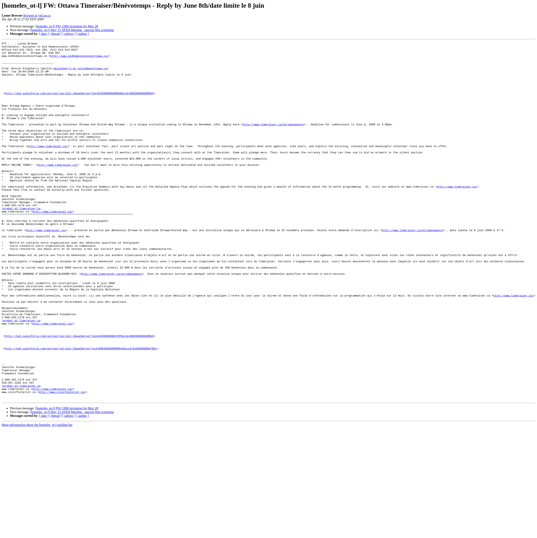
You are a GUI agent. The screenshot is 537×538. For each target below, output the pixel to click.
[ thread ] (55, 33)
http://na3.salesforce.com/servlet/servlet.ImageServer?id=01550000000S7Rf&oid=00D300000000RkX (79, 395)
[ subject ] (69, 33)
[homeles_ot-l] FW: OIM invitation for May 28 (66, 26)
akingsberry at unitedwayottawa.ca (80, 74)
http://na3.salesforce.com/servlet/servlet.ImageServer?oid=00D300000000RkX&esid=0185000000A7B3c (81, 410)
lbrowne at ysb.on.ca (37, 15)
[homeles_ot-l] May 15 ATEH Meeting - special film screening (72, 30)
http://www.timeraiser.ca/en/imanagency (273, 141)
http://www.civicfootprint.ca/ (62, 462)
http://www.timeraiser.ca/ (48, 167)
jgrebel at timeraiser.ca (21, 242)
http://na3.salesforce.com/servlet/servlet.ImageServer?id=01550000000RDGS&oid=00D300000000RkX (79, 104)
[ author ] (83, 33)
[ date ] (44, 33)
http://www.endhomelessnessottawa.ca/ (79, 59)
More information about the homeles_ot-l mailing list (37, 496)
